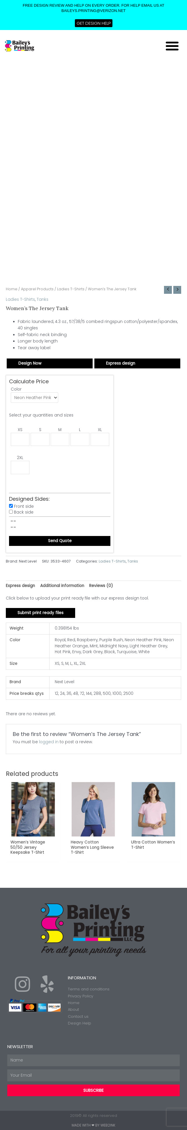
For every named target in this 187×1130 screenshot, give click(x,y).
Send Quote (60, 541)
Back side (23, 512)
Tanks (42, 299)
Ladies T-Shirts (70, 289)
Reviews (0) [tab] (101, 585)
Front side (24, 506)
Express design (120, 363)
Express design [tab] (20, 585)
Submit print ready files (40, 613)
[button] (172, 45)
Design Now (29, 363)
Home (11, 289)
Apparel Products (37, 289)
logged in (49, 742)
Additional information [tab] (62, 585)
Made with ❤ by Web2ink (93, 1125)
